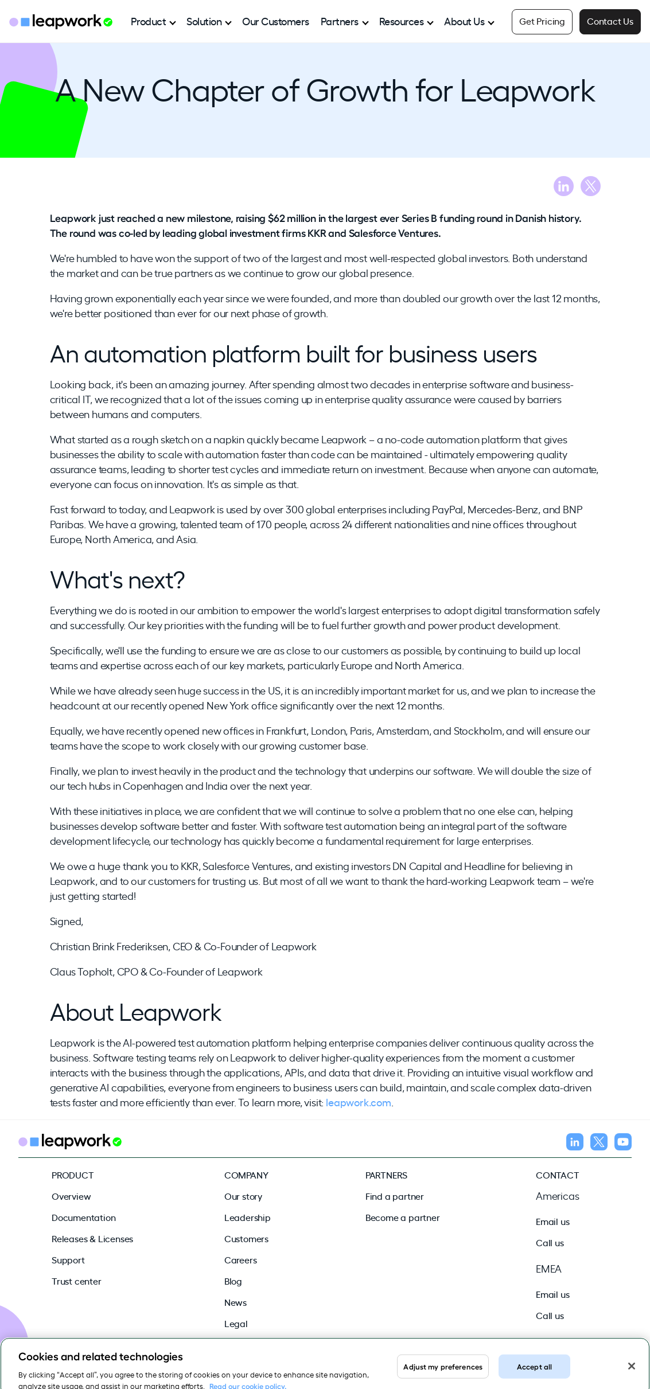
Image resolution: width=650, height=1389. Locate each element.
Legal (236, 1323)
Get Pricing (542, 20)
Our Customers (275, 21)
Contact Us (610, 20)
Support (68, 1259)
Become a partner (402, 1217)
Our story (243, 1195)
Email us (552, 1221)
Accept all (534, 1370)
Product (148, 21)
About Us (464, 21)
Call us (550, 1242)
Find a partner (394, 1195)
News (235, 1302)
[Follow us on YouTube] (623, 1143)
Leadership (247, 1217)
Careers (240, 1259)
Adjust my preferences (442, 1370)
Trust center (77, 1280)
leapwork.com (358, 1102)
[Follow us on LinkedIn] (574, 1143)
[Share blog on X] (591, 188)
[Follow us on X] (599, 1143)
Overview (71, 1195)
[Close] (631, 1370)
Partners (340, 21)
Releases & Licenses (92, 1238)
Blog (233, 1280)
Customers (246, 1238)
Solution (203, 21)
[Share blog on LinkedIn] (564, 188)
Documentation (83, 1217)
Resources (401, 21)
